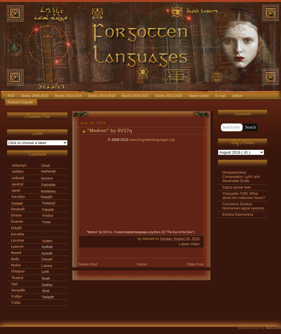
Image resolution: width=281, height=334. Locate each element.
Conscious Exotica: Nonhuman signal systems (243, 206)
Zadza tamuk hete (237, 187)
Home (142, 264)
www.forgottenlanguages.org (152, 140)
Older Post (195, 264)
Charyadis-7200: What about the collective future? (244, 196)
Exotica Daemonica (238, 214)
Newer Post (88, 264)
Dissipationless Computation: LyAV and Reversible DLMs (241, 177)
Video (194, 244)
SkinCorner (273, 327)
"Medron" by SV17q (109, 130)
